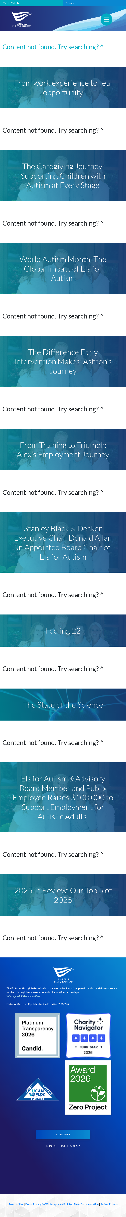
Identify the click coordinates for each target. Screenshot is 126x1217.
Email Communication (86, 1204)
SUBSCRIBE (63, 1134)
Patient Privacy (109, 1204)
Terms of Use (16, 1204)
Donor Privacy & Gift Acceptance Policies (48, 1204)
